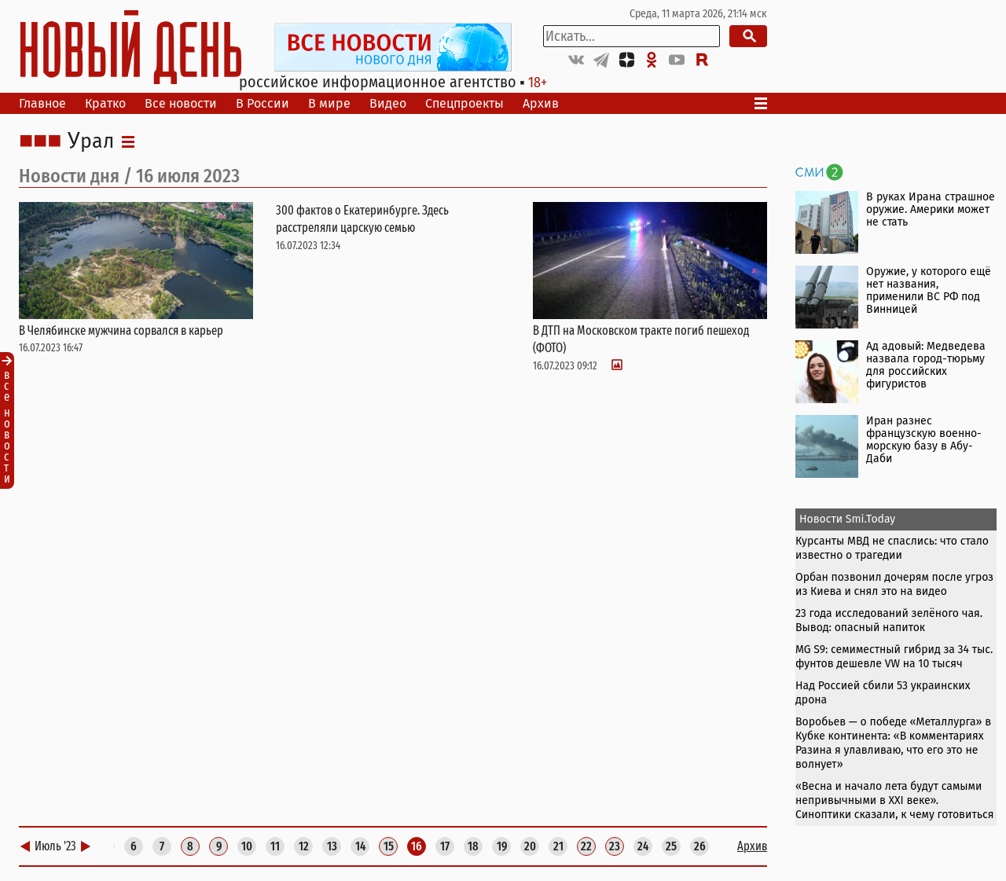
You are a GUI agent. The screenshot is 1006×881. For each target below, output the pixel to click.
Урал (91, 141)
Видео (387, 103)
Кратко (105, 103)
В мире (329, 103)
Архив (541, 103)
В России (262, 103)
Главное (42, 103)
